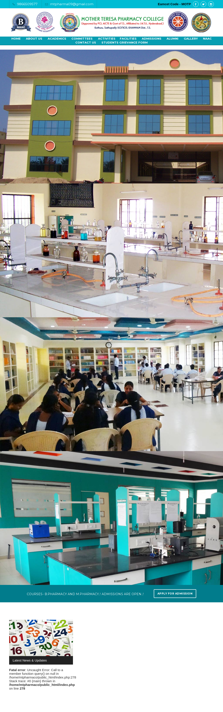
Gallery (191, 38)
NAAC (207, 38)
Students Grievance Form (124, 42)
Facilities (128, 38)
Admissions (151, 38)
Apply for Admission (175, 593)
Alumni (172, 38)
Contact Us (85, 42)
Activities (106, 38)
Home (16, 38)
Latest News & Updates (30, 660)
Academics (57, 38)
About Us (34, 38)
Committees (82, 38)
